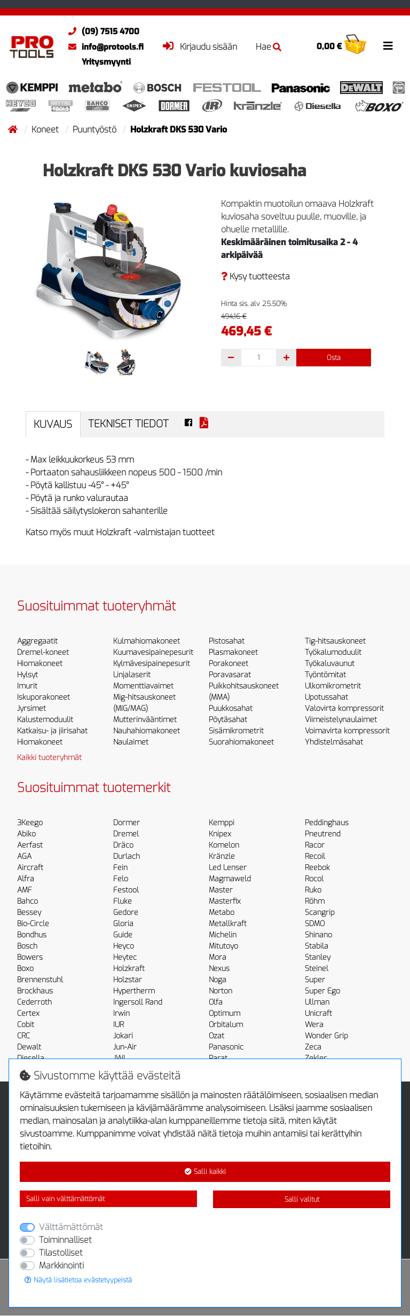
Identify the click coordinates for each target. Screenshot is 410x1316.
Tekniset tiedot (128, 423)
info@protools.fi (103, 47)
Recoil (315, 856)
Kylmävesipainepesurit (151, 664)
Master (221, 890)
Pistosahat (227, 641)
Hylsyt (27, 675)
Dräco (123, 845)
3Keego (30, 823)
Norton (220, 991)
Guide (122, 935)
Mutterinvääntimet (145, 720)
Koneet (46, 129)
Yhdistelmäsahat (334, 742)
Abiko (26, 834)
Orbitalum (226, 1025)
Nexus (219, 969)
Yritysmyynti (106, 62)
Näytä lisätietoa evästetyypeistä (78, 1279)
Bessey (29, 912)
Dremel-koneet (43, 652)
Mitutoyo (223, 946)
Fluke (122, 901)
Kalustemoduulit (45, 720)
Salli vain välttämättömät (65, 1198)
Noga (217, 980)
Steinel (316, 969)
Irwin (121, 1013)
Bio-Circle (33, 924)
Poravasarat (230, 675)
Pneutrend (323, 834)
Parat (218, 1058)
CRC (23, 1036)
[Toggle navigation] (388, 46)
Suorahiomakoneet (241, 742)
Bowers (30, 957)
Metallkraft (228, 924)
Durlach (126, 856)
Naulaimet (130, 742)
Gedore (125, 912)
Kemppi (221, 823)
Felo (120, 879)
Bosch (27, 946)
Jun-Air (125, 1047)
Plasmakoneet (233, 652)
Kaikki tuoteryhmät (49, 758)
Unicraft (318, 1013)
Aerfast (30, 845)
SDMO (315, 924)
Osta (334, 357)
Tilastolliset (61, 1252)
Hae (268, 46)
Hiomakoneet (39, 664)
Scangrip (320, 912)
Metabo (221, 912)
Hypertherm (134, 991)
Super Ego (322, 991)
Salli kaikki (205, 1171)
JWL (120, 1058)
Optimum (224, 1013)
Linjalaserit (132, 675)
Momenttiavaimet (143, 686)
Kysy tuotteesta (255, 276)
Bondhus (31, 935)
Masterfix (225, 901)
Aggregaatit (37, 641)
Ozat (216, 1036)
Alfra (25, 879)
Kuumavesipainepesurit (153, 652)
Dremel (126, 834)
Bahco (27, 901)
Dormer (126, 823)
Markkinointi (61, 1265)
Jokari (123, 1036)
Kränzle (222, 856)
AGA (24, 856)
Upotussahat (326, 697)
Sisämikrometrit (236, 731)
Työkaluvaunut (329, 664)
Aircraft (30, 868)
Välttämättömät (71, 1227)
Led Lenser (228, 868)
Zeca (313, 1047)
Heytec (125, 957)
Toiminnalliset (65, 1240)
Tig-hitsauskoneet (335, 641)
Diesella (30, 1058)
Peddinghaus (327, 823)
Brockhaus (35, 991)
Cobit (25, 1025)
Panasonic (226, 1047)
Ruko (313, 890)
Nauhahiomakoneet (146, 731)
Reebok (317, 868)
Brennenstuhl (40, 980)
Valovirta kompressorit (344, 708)
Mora (217, 957)
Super (315, 980)
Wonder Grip (326, 1036)
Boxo (25, 969)
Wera (314, 1025)
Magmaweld (230, 879)
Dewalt (29, 1047)
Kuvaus (53, 424)
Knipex (220, 834)
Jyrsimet (31, 708)
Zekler (316, 1058)
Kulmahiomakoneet (146, 641)
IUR (118, 1025)
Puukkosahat (231, 708)
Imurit (27, 686)
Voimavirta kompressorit (347, 731)
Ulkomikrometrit (333, 686)
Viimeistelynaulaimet (341, 720)
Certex (28, 1013)
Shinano (318, 935)
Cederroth (34, 1002)
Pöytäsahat (228, 720)
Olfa (216, 1002)
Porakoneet (228, 664)
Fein (120, 868)
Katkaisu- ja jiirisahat (52, 731)
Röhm (315, 901)
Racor (315, 845)
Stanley (317, 957)
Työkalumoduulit (333, 652)
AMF (24, 890)
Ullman (317, 1002)
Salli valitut (302, 1199)
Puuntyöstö (96, 129)
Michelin (222, 935)
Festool (126, 890)
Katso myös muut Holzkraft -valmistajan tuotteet (120, 532)
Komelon (224, 845)
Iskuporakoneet (43, 697)
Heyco (123, 946)
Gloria (123, 924)
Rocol (314, 879)
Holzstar (127, 980)
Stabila (316, 946)
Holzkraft (129, 969)
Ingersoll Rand (137, 1002)
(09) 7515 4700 (101, 31)
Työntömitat (325, 675)
